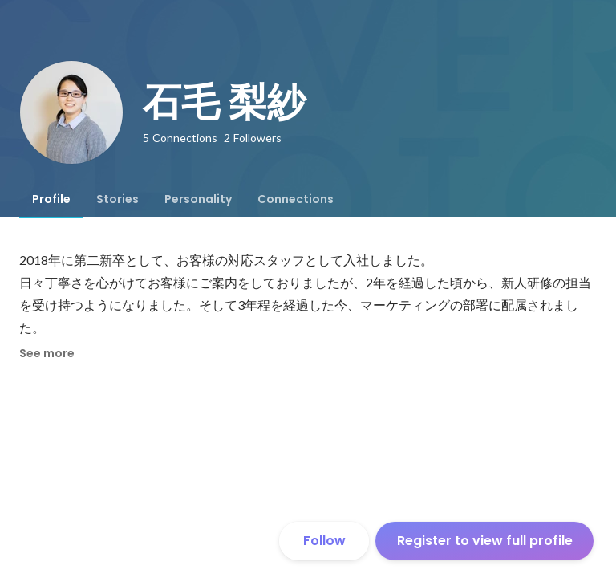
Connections (295, 199)
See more (47, 353)
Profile (51, 199)
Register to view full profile (485, 540)
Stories (117, 199)
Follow (324, 540)
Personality (198, 199)
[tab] (51, 199)
